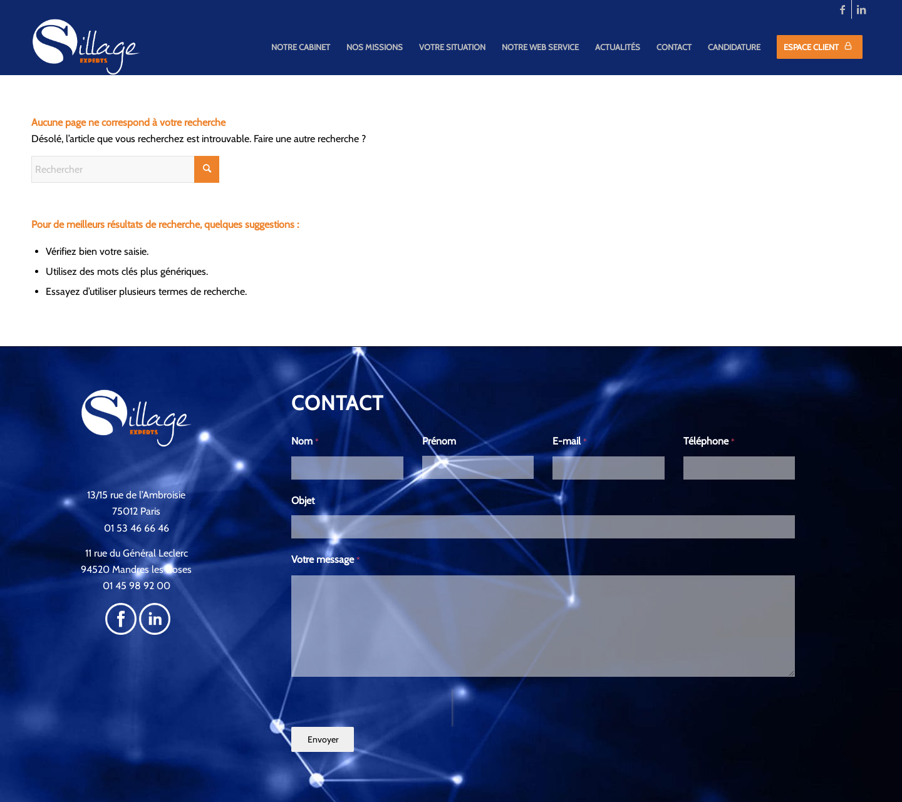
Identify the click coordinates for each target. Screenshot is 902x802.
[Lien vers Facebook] (842, 9)
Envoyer (323, 739)
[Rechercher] (125, 169)
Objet (302, 500)
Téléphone (709, 441)
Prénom (439, 441)
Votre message (325, 559)
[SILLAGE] (86, 47)
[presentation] (371, 708)
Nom (305, 441)
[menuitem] (300, 47)
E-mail (569, 441)
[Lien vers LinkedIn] (861, 9)
